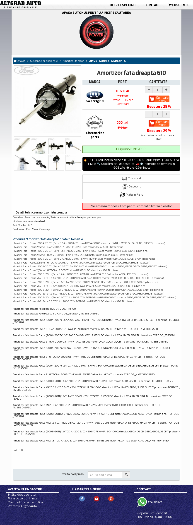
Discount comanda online (25, 502)
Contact (153, 5)
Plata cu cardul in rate (23, 498)
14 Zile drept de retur (22, 494)
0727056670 (154, 501)
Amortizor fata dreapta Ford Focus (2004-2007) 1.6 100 (44, 308)
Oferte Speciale (123, 5)
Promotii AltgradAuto (22, 506)
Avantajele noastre (25, 489)
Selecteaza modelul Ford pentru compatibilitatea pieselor (131, 206)
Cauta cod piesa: (73, 474)
